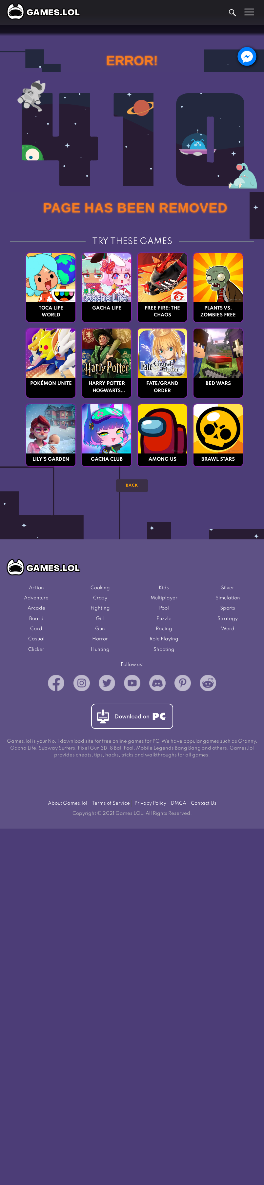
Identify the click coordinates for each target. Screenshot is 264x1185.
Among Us (162, 459)
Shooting (163, 651)
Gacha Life (106, 308)
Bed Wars (218, 384)
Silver (227, 588)
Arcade (36, 609)
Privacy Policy (150, 805)
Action (36, 588)
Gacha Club (107, 459)
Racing (164, 630)
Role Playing (164, 641)
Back (132, 486)
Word (227, 630)
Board (36, 619)
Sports (227, 609)
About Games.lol (67, 805)
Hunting (100, 651)
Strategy (227, 619)
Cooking (100, 588)
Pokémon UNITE (51, 384)
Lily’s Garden (50, 459)
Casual (36, 641)
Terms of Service (111, 805)
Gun (100, 630)
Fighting (100, 609)
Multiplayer (164, 598)
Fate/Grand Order (162, 387)
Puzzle (164, 619)
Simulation (227, 598)
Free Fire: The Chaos (162, 312)
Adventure (36, 598)
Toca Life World (50, 312)
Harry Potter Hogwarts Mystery (106, 388)
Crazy (100, 598)
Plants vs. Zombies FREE (218, 312)
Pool (164, 609)
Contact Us (203, 805)
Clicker (36, 651)
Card (36, 630)
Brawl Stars (218, 459)
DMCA (178, 805)
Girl (100, 619)
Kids (164, 588)
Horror (100, 641)
